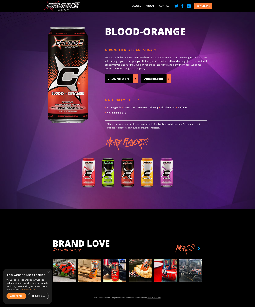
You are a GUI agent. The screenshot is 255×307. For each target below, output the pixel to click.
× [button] (48, 272)
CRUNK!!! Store (119, 79)
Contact (165, 5)
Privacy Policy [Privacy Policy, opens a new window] (28, 289)
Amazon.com (153, 79)
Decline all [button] (38, 296)
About (150, 5)
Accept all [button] (16, 296)
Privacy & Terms (154, 298)
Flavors (135, 5)
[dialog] (27, 286)
